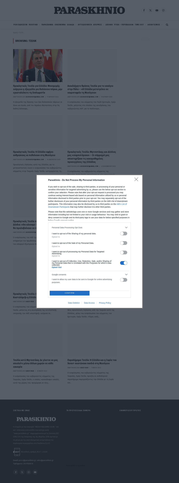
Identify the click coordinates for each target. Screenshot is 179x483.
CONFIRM (69, 293)
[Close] (137, 180)
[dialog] (89, 241)
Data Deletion (74, 303)
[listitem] (89, 227)
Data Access (89, 303)
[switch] (123, 233)
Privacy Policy (105, 303)
